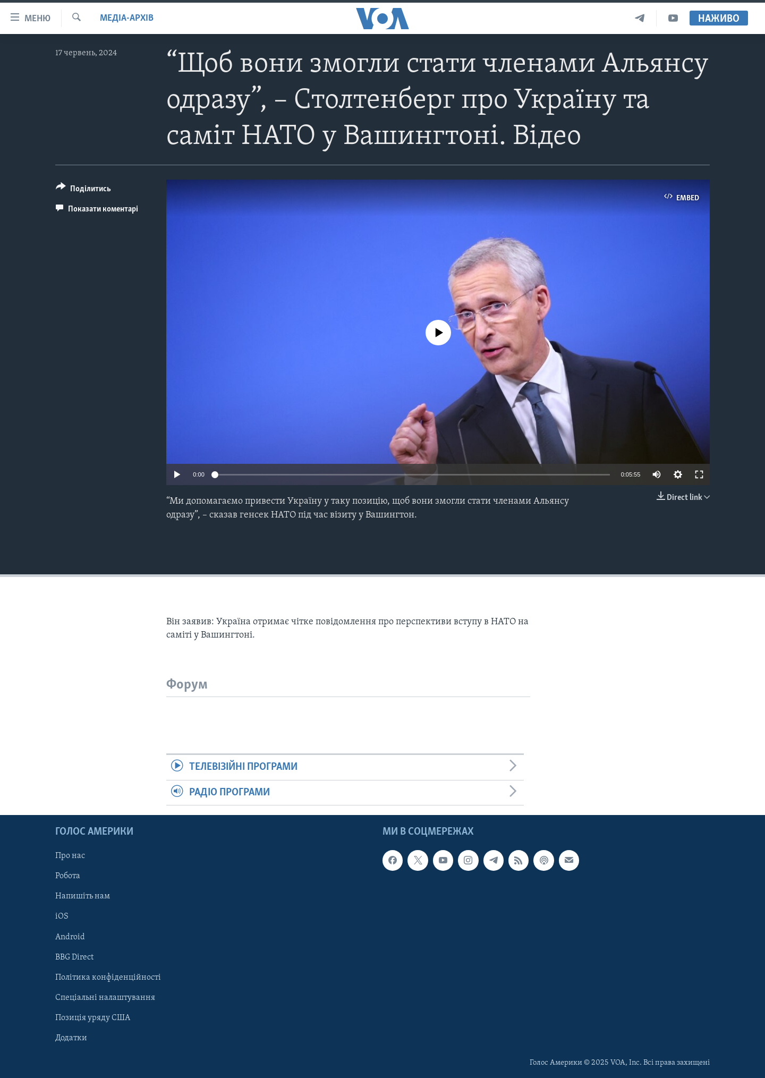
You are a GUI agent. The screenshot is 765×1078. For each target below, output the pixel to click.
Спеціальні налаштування (105, 998)
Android (70, 936)
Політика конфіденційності (108, 977)
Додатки (71, 1038)
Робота (67, 876)
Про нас (70, 856)
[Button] (83, 190)
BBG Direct (74, 957)
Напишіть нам (82, 896)
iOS (62, 916)
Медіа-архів (127, 18)
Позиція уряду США (92, 1018)
